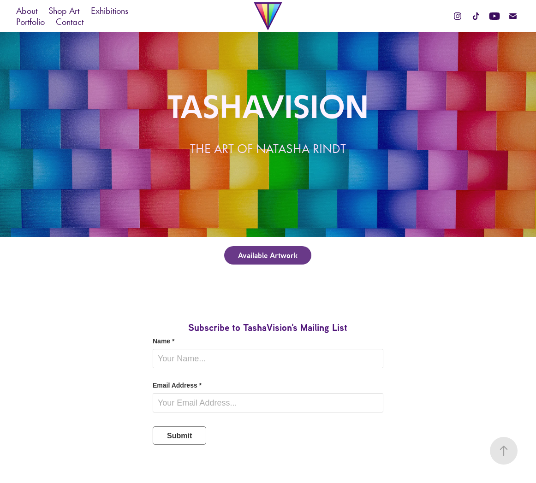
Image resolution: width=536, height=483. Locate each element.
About (26, 10)
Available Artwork (268, 255)
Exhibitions (109, 10)
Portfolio (30, 21)
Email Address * (177, 385)
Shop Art (63, 10)
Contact (69, 21)
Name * (163, 341)
